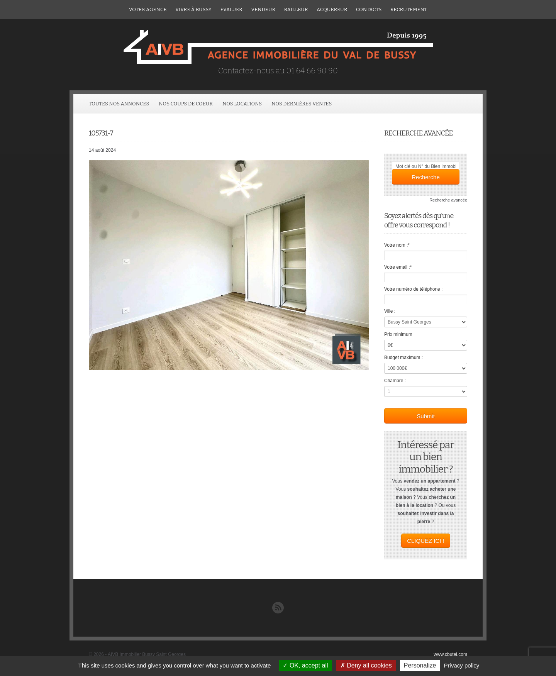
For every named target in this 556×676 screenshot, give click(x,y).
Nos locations (242, 104)
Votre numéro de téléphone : (413, 289)
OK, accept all (305, 665)
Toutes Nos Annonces (119, 104)
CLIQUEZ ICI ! (425, 540)
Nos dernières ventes (301, 104)
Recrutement (408, 9)
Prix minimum (398, 334)
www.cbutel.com (450, 654)
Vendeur (263, 9)
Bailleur (296, 9)
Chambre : (395, 380)
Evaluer (231, 9)
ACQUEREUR (332, 9)
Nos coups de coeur (186, 104)
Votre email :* (398, 267)
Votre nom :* (397, 245)
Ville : (389, 311)
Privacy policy (462, 665)
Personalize (420, 665)
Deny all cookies (366, 665)
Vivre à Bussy (193, 9)
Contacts (368, 9)
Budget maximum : (403, 357)
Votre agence (148, 9)
